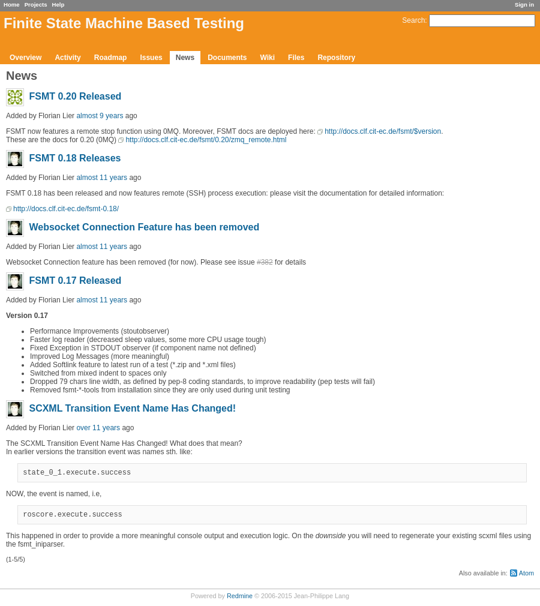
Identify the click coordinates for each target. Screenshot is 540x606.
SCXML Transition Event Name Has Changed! (132, 408)
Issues (151, 57)
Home (12, 4)
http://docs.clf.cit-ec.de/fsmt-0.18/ (66, 209)
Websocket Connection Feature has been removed (144, 227)
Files (296, 57)
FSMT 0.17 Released (75, 280)
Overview (25, 57)
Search (413, 20)
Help (58, 4)
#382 (265, 262)
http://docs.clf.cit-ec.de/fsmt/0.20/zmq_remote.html (205, 140)
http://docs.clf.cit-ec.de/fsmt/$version (383, 131)
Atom (526, 576)
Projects (36, 4)
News (185, 57)
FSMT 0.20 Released (75, 96)
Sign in (524, 4)
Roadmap (110, 57)
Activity (67, 57)
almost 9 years (99, 116)
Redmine (240, 599)
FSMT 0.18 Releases (75, 158)
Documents (227, 57)
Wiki (267, 57)
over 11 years (98, 428)
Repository (336, 57)
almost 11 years (101, 177)
